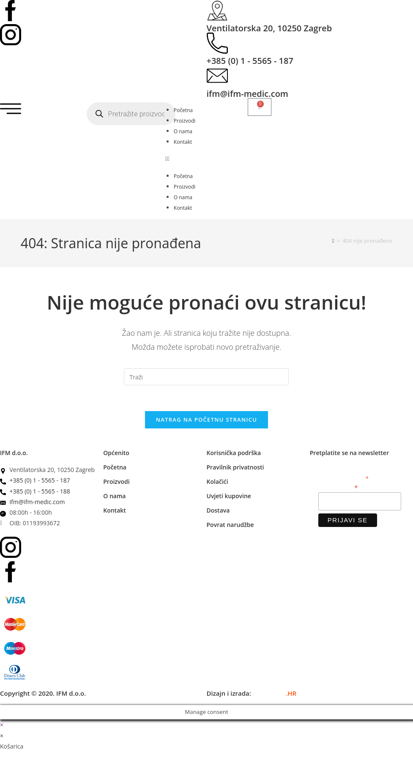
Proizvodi (185, 120)
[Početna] (333, 240)
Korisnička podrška (234, 453)
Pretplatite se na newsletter (349, 453)
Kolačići (217, 481)
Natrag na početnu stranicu (206, 419)
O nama (183, 131)
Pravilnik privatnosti (235, 467)
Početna (183, 110)
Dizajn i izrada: (252, 693)
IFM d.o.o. (14, 453)
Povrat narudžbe (230, 525)
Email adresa (338, 487)
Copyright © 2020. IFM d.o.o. (43, 693)
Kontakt (183, 141)
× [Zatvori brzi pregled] (1, 725)
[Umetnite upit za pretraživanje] (206, 376)
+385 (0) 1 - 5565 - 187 (250, 60)
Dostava (218, 510)
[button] (206, 158)
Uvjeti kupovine (229, 496)
